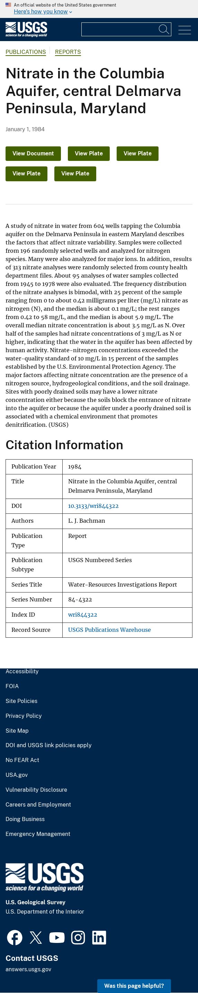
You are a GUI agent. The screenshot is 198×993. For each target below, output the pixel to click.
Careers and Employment (38, 805)
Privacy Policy (24, 716)
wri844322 (82, 614)
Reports (68, 52)
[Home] (26, 35)
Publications (26, 52)
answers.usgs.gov (28, 969)
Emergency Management (38, 834)
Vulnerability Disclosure (36, 790)
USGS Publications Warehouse (109, 630)
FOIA (12, 686)
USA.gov (17, 775)
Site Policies (21, 701)
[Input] (126, 29)
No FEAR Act (22, 760)
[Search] (164, 29)
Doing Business (25, 819)
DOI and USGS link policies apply (49, 745)
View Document (33, 153)
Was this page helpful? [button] (134, 986)
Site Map (17, 731)
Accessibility (22, 671)
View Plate (89, 153)
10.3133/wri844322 (93, 506)
